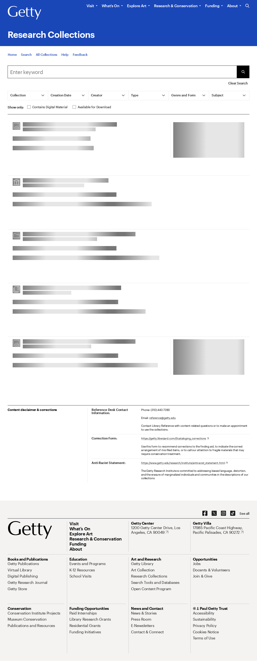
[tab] (28, 95)
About (232, 5)
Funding (212, 5)
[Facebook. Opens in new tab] (204, 513)
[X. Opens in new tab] (214, 513)
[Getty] (24, 13)
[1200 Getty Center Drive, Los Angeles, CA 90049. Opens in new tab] (159, 530)
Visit (90, 5)
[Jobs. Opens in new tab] (197, 563)
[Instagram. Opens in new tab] (223, 513)
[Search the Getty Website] (247, 6)
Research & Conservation (176, 5)
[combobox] (122, 72)
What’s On (110, 5)
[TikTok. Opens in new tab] (232, 513)
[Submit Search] (243, 72)
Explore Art (136, 5)
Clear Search (238, 83)
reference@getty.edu (162, 418)
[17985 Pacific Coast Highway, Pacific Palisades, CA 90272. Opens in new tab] (221, 530)
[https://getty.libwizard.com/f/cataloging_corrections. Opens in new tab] (175, 439)
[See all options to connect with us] (244, 513)
